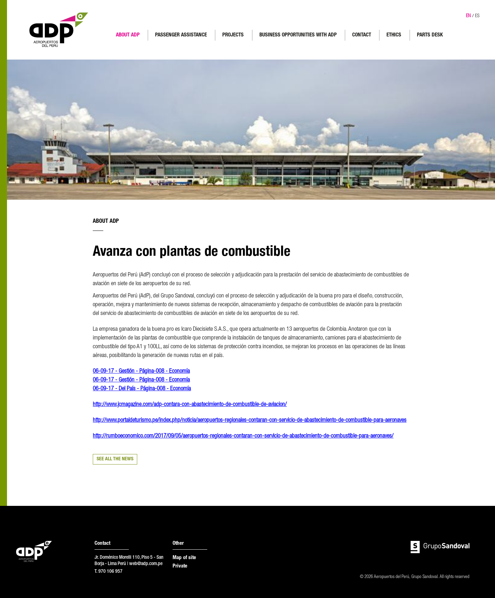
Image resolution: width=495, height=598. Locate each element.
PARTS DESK (430, 35)
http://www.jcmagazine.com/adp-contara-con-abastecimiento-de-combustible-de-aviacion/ (190, 405)
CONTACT (361, 35)
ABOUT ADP (128, 35)
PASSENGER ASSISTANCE (181, 35)
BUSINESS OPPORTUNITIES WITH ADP (298, 35)
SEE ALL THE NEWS (115, 459)
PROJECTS (233, 35)
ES (477, 16)
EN (468, 16)
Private (180, 566)
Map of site (184, 558)
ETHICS (393, 35)
